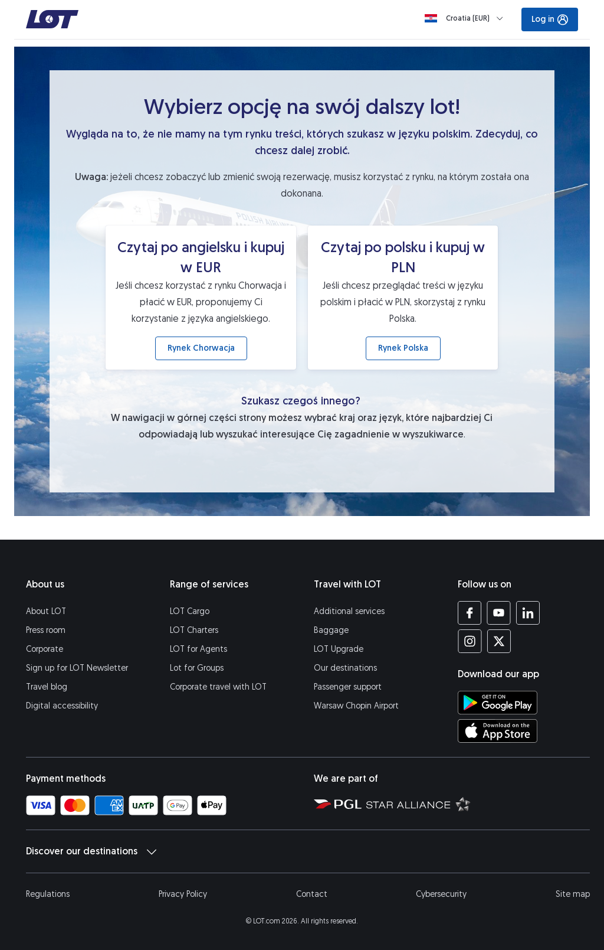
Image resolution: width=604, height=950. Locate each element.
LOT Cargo (189, 611)
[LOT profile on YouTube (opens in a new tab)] (499, 613)
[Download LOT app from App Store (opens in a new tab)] (497, 731)
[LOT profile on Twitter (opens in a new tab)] (499, 641)
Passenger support (348, 687)
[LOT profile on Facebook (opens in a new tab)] (470, 613)
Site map (573, 894)
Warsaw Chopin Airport (356, 706)
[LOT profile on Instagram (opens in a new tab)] (470, 641)
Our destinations (345, 668)
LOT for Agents (198, 649)
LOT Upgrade (338, 649)
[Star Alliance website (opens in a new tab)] (418, 803)
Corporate (44, 649)
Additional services (349, 611)
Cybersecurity (441, 894)
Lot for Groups (197, 668)
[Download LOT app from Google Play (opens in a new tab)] (497, 702)
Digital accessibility (62, 706)
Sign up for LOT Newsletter (77, 668)
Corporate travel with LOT (218, 687)
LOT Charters (194, 630)
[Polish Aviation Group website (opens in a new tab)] (338, 803)
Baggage (331, 630)
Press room (45, 630)
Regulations (48, 894)
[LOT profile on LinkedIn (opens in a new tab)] (528, 613)
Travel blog (46, 687)
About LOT (46, 611)
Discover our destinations (91, 851)
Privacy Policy (183, 894)
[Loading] (466, 18)
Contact (311, 894)
